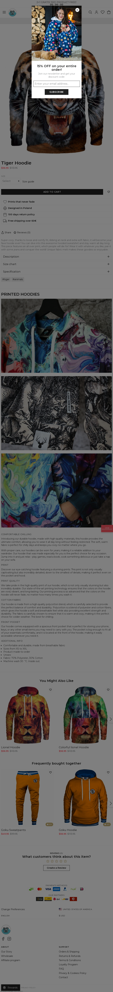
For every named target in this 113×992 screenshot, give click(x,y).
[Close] (77, 10)
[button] (56, 496)
